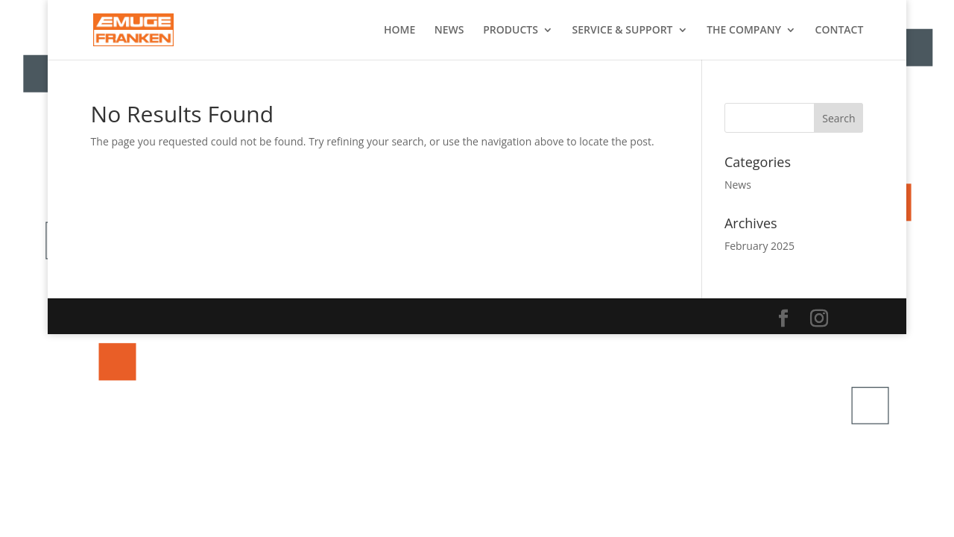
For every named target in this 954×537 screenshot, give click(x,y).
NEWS (449, 31)
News (737, 185)
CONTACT (839, 31)
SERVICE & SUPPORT (622, 31)
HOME (399, 31)
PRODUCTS (510, 31)
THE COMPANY (744, 31)
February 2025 (759, 246)
